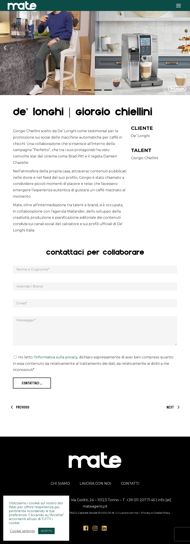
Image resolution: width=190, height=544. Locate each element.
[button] (5, 47)
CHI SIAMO (60, 483)
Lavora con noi (129, 512)
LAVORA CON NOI (95, 483)
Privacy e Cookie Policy (155, 512)
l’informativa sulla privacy (55, 357)
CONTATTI (130, 483)
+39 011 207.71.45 (140, 500)
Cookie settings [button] (22, 531)
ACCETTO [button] (46, 530)
